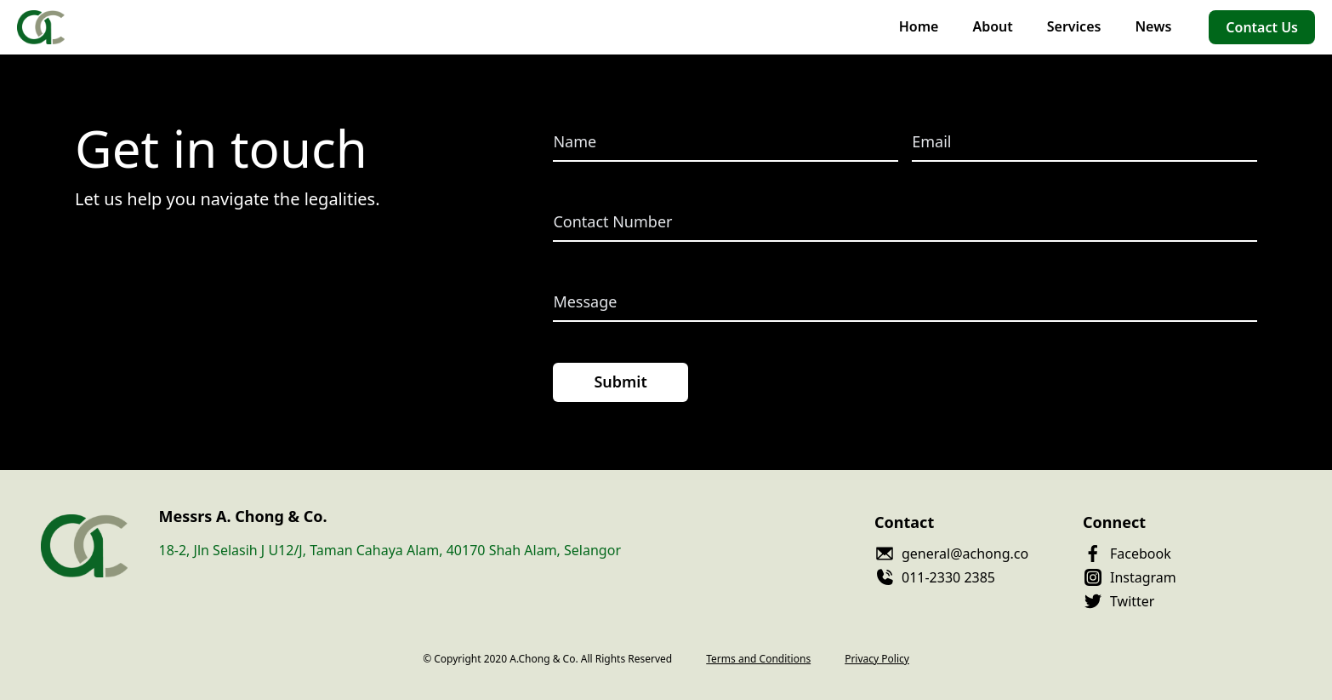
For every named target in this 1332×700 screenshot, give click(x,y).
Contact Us (1262, 27)
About (992, 26)
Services (1074, 26)
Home (919, 26)
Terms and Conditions (758, 659)
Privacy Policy (877, 659)
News (1153, 26)
